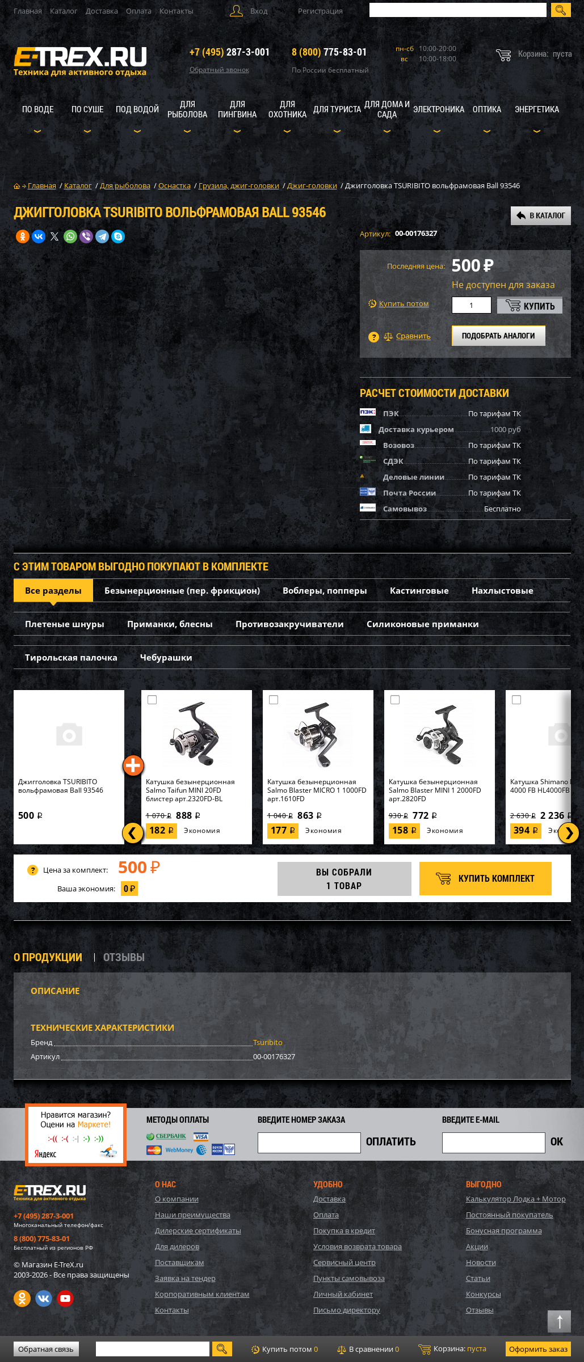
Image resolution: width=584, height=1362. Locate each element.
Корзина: (452, 1349)
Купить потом (398, 303)
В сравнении (368, 1349)
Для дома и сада (387, 109)
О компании (177, 1199)
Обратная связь (46, 1349)
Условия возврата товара (357, 1246)
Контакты (176, 11)
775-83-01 (329, 51)
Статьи (478, 1278)
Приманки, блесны (170, 623)
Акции (477, 1246)
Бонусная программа (504, 1230)
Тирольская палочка (71, 657)
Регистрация (320, 11)
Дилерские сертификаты (198, 1230)
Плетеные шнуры (64, 623)
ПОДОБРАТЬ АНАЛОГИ (498, 335)
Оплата (139, 11)
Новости (481, 1262)
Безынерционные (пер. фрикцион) (182, 590)
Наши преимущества (192, 1214)
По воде (37, 109)
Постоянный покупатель (509, 1214)
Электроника (438, 109)
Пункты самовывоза (349, 1278)
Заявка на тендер (185, 1278)
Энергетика (537, 109)
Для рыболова (187, 109)
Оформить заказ (538, 1349)
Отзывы (480, 1310)
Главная (28, 11)
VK (43, 1298)
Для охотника (287, 109)
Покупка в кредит (344, 1230)
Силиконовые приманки (423, 623)
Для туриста (337, 109)
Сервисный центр (344, 1262)
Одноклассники (22, 1298)
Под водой (137, 109)
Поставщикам (179, 1262)
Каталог (64, 11)
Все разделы (53, 590)
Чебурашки (166, 657)
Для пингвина (237, 109)
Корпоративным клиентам (202, 1294)
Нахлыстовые (502, 590)
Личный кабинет (343, 1294)
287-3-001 (230, 51)
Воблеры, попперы (325, 590)
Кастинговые (419, 590)
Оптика (487, 109)
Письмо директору (346, 1310)
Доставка (102, 11)
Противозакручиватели (290, 623)
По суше (87, 109)
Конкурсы (483, 1294)
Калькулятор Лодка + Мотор (516, 1199)
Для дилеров (177, 1246)
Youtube (65, 1298)
